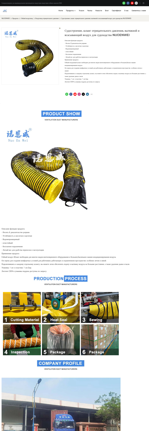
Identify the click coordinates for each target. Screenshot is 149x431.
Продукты (15, 18)
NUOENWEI (6, 18)
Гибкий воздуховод (27, 18)
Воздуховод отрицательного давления (47, 18)
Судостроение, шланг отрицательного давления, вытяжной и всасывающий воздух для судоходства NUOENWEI (96, 18)
